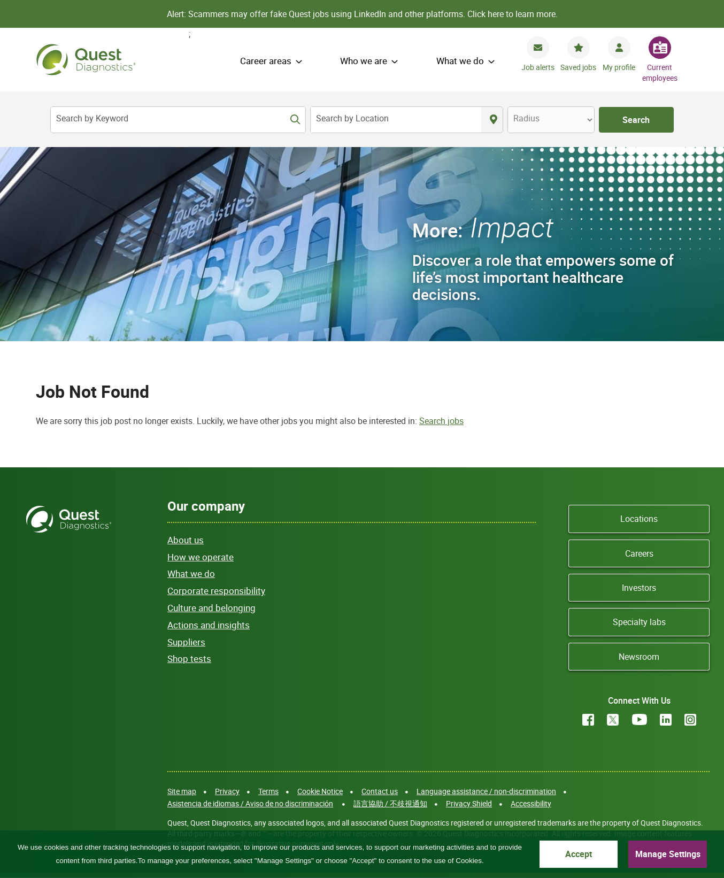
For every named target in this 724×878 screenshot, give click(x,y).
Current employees (659, 72)
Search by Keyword (92, 118)
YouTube (639, 720)
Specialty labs (639, 622)
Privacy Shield (469, 803)
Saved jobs (578, 67)
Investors (639, 588)
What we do (460, 61)
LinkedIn (666, 720)
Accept (578, 854)
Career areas (265, 61)
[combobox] (396, 120)
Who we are (363, 61)
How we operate (200, 557)
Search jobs (441, 421)
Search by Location (352, 118)
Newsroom (639, 657)
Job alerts (537, 67)
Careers (639, 553)
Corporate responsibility (216, 590)
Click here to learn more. (512, 14)
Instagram (690, 720)
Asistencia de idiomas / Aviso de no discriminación (250, 803)
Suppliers (186, 642)
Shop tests (189, 658)
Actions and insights (208, 625)
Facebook (588, 720)
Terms (268, 791)
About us (185, 540)
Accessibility (531, 803)
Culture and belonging (211, 608)
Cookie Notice (320, 791)
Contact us (379, 791)
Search (636, 120)
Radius (526, 118)
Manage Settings (667, 854)
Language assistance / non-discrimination (486, 791)
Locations (639, 519)
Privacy (227, 791)
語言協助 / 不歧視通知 (390, 803)
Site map (181, 791)
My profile (619, 67)
